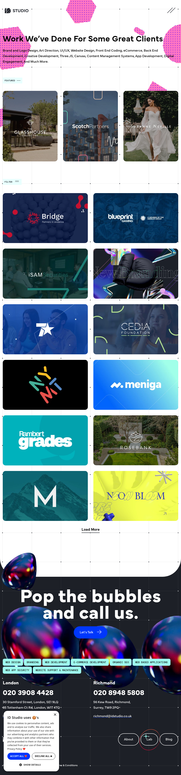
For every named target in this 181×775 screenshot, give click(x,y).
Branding (33, 662)
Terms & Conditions (66, 765)
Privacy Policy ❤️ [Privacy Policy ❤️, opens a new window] (16, 748)
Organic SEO (121, 662)
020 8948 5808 (118, 692)
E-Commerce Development (90, 662)
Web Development (56, 662)
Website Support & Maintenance (57, 670)
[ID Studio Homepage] (25, 10)
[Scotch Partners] (90, 126)
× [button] (55, 714)
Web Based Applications (151, 662)
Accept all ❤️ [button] (18, 756)
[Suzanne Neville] (150, 126)
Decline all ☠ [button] (43, 756)
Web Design (13, 662)
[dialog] (31, 741)
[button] (31, 765)
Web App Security (17, 670)
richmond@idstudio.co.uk (112, 715)
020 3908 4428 (28, 692)
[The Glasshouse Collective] (30, 126)
